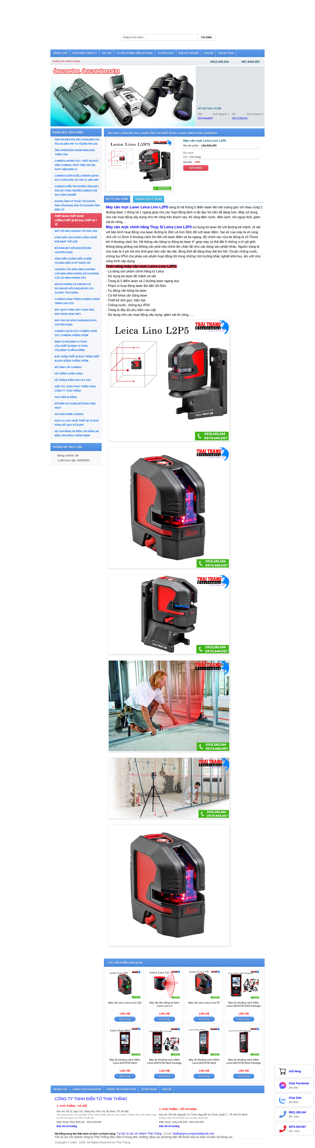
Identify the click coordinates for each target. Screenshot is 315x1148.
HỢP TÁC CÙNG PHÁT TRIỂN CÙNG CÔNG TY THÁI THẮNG (75, 388)
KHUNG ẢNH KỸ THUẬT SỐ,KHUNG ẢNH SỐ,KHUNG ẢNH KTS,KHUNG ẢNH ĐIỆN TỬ (77, 205)
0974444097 (205, 118)
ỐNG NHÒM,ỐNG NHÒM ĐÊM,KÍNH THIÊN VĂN (75, 152)
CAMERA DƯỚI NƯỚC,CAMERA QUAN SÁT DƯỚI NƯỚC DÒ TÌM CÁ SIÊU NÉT (77, 177)
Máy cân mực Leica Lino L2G (124, 1002)
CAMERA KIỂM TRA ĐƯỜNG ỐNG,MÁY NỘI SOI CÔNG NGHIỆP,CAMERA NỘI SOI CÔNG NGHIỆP (77, 190)
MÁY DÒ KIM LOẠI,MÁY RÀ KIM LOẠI (76, 231)
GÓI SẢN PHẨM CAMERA (69, 414)
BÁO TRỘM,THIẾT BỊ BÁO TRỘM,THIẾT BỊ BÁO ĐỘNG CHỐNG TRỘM (77, 358)
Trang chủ (60, 1089)
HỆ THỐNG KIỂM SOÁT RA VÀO (73, 380)
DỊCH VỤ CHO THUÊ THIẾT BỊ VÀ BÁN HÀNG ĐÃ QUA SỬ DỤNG (77, 422)
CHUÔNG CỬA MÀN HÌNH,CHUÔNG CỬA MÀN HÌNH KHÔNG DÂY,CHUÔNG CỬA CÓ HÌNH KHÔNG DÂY (77, 273)
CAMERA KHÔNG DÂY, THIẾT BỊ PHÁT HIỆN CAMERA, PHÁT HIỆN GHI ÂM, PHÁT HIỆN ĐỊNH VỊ (77, 165)
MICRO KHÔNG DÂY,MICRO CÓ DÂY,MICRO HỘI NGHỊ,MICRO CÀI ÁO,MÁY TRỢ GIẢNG (74, 288)
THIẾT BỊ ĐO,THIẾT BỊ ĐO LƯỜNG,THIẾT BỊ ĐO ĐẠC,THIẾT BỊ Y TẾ (76, 220)
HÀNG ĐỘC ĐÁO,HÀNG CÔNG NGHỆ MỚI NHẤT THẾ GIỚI (76, 239)
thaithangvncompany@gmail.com (193, 1133)
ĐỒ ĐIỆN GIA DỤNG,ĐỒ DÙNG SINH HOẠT (75, 405)
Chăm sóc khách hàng (66, 61)
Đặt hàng (195, 168)
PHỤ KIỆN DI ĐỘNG (66, 397)
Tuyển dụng (149, 1089)
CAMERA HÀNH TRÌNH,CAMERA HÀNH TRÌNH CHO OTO (77, 301)
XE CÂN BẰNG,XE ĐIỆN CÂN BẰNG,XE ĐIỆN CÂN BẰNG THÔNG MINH (77, 433)
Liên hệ (166, 1089)
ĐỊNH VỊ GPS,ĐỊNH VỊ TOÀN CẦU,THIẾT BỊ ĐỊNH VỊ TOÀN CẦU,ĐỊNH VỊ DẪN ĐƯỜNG (71, 346)
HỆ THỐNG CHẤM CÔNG (69, 373)
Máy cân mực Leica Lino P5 (204, 1002)
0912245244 (240, 118)
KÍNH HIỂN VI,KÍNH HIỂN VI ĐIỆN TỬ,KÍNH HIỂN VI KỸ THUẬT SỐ (73, 260)
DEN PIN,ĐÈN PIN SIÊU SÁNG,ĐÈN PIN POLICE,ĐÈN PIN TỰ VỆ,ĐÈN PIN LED (77, 141)
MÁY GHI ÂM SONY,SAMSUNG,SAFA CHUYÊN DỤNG (76, 322)
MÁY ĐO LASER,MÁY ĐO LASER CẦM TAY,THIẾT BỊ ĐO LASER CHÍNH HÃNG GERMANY (162, 133)
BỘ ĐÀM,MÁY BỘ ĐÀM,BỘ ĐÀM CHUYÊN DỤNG (73, 250)
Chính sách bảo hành (87, 1089)
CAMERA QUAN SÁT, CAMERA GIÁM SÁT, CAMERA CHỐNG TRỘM (76, 333)
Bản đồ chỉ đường (67, 1126)
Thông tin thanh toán (121, 1089)
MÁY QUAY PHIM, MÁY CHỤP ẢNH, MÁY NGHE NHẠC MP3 (75, 311)
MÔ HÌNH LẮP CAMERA (68, 367)
